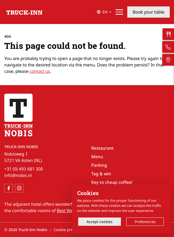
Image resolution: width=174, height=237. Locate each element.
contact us (40, 71)
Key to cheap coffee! (111, 182)
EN (105, 11)
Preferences (145, 221)
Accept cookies (99, 221)
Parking (99, 165)
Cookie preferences (71, 229)
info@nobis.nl (18, 175)
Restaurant (102, 148)
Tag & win (101, 174)
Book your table (148, 12)
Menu (97, 157)
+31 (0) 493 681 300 (23, 169)
